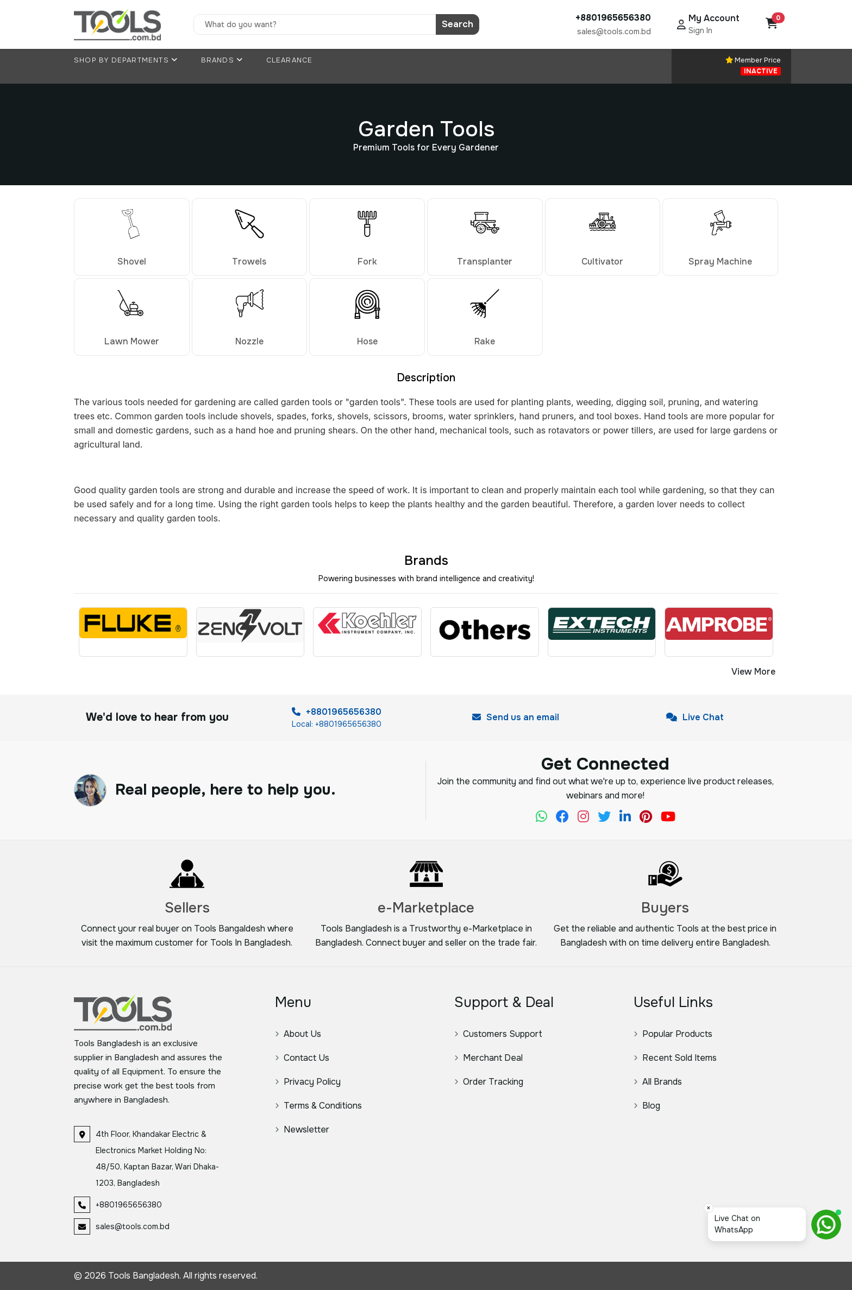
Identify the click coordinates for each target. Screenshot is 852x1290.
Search (457, 24)
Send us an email (515, 717)
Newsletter (302, 1129)
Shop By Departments (126, 60)
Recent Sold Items (675, 1058)
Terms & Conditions (318, 1105)
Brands (222, 60)
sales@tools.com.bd (614, 31)
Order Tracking (488, 1081)
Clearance (289, 60)
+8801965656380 (336, 712)
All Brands (658, 1081)
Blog (647, 1105)
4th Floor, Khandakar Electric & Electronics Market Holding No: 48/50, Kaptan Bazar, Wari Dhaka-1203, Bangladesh (157, 1158)
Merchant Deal (488, 1058)
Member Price (753, 65)
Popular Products (673, 1034)
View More (753, 671)
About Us (298, 1034)
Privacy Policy (308, 1081)
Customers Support (498, 1034)
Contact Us (302, 1058)
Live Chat (695, 717)
